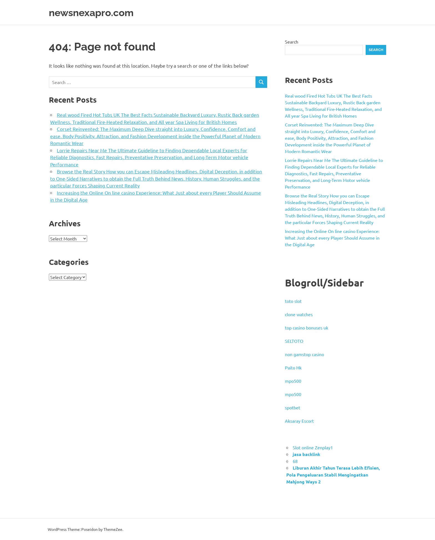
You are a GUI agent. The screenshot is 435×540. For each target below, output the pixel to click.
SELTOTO (294, 341)
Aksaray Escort (299, 421)
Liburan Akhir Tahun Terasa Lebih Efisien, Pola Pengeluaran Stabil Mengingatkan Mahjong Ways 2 (333, 475)
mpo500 (293, 381)
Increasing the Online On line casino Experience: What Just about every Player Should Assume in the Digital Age (332, 237)
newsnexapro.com (95, 12)
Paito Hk (293, 367)
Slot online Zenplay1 (313, 447)
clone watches (299, 314)
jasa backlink (306, 454)
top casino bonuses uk (306, 327)
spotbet (292, 407)
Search (291, 41)
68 (295, 461)
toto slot (293, 301)
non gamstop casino (304, 354)
